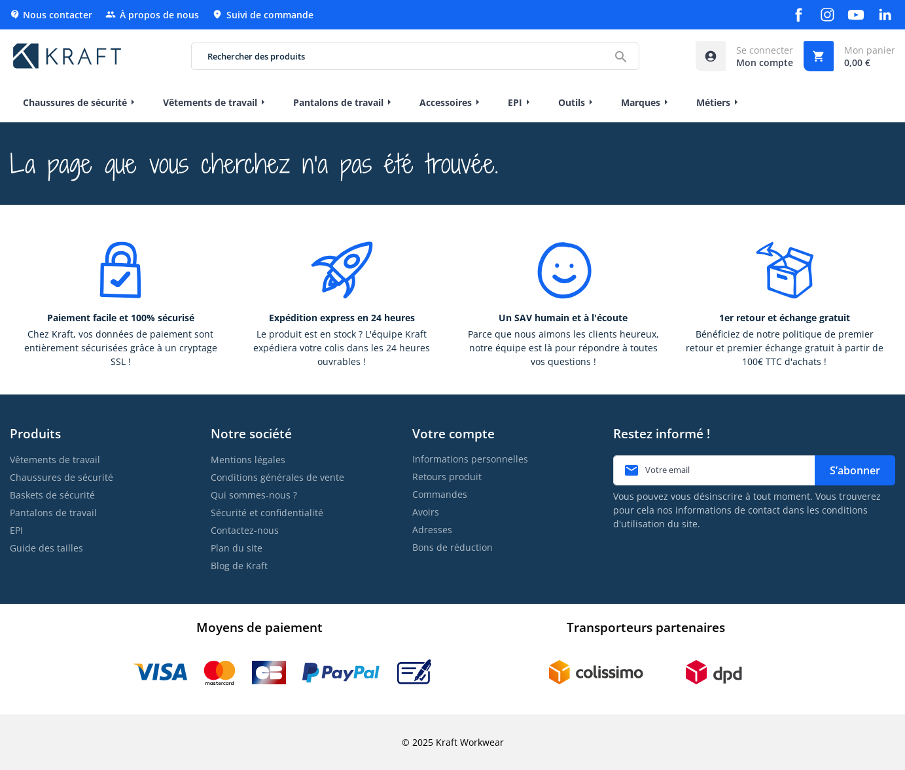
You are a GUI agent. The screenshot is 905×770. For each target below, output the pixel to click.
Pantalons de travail (53, 512)
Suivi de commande (262, 15)
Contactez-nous (245, 530)
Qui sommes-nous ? (254, 495)
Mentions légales (248, 459)
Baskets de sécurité (52, 495)
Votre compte (453, 433)
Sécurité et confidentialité (267, 512)
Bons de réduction (452, 547)
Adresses (432, 529)
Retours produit (447, 476)
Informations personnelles (470, 459)
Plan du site (236, 548)
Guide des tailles (46, 548)
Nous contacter (51, 15)
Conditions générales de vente (277, 477)
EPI (16, 530)
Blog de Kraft (239, 565)
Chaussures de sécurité (61, 477)
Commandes (439, 494)
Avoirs (425, 512)
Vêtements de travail (55, 459)
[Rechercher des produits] (415, 56)
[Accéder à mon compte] (744, 56)
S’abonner (855, 470)
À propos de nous (152, 15)
